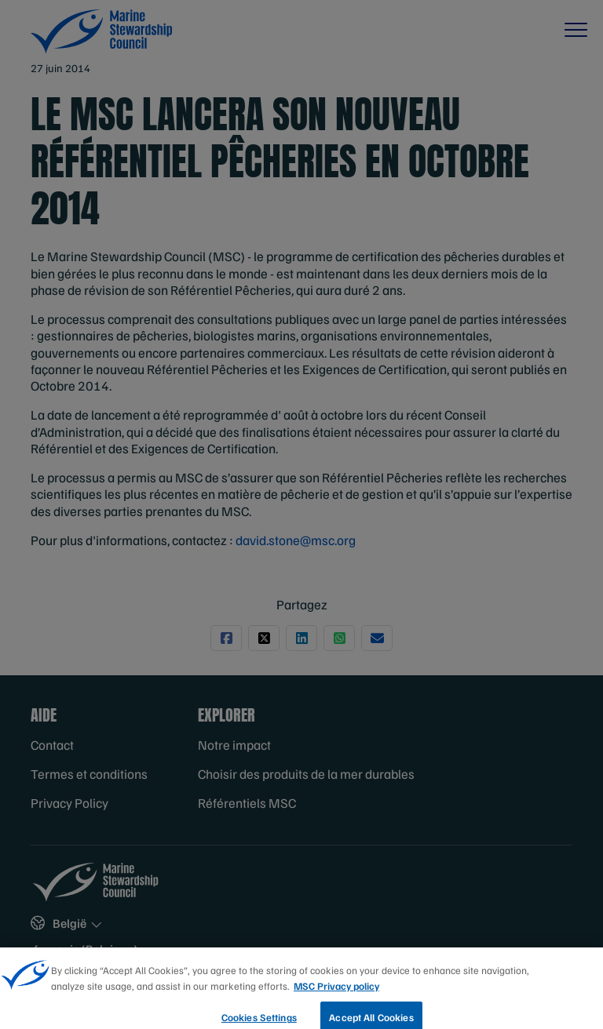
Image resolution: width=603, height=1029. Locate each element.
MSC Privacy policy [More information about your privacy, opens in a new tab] (336, 997)
